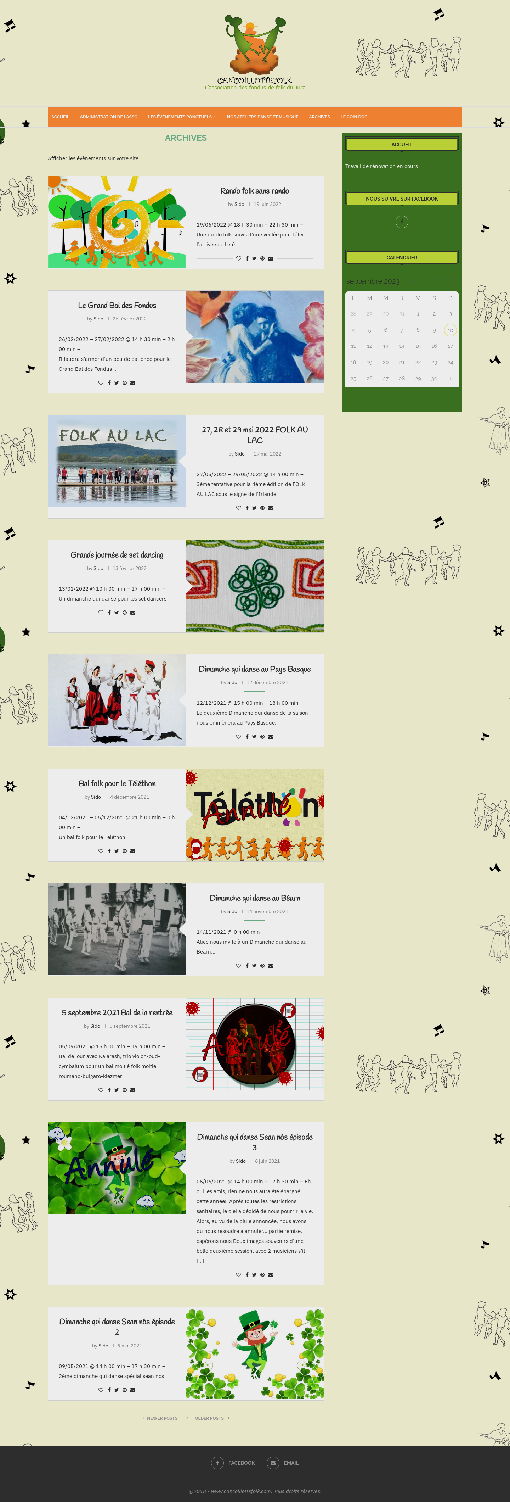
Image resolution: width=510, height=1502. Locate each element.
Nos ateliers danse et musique (262, 117)
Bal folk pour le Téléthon (117, 784)
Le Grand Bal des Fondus (117, 306)
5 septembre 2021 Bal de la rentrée (117, 1013)
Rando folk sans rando (254, 191)
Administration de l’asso (109, 117)
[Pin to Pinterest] (262, 258)
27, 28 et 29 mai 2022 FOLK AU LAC (255, 435)
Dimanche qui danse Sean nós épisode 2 (117, 1327)
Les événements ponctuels (180, 117)
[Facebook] (402, 222)
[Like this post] (238, 258)
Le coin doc (354, 117)
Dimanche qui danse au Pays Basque (255, 669)
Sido (239, 204)
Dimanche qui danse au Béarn (255, 898)
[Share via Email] (270, 258)
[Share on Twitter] (254, 258)
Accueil (60, 117)
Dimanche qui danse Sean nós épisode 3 (254, 1143)
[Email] (283, 1463)
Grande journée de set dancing (116, 555)
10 (450, 330)
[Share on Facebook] (247, 258)
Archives (319, 117)
